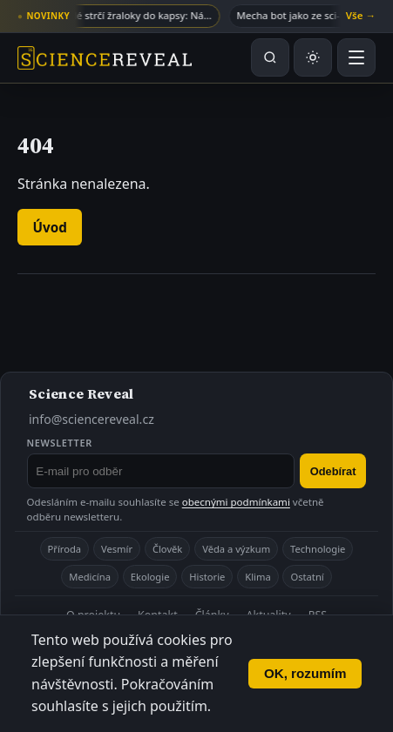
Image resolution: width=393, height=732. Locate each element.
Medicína (90, 576)
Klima (257, 576)
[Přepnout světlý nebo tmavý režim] (313, 57)
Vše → (361, 15)
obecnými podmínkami (236, 501)
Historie (207, 576)
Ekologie (150, 576)
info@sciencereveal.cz (91, 419)
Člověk (167, 548)
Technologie (317, 548)
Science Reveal (81, 393)
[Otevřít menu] (356, 57)
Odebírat (333, 471)
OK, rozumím (305, 673)
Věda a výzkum (236, 548)
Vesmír (116, 548)
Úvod (50, 227)
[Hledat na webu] (270, 57)
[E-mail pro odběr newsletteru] (161, 470)
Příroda (65, 548)
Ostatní (306, 576)
